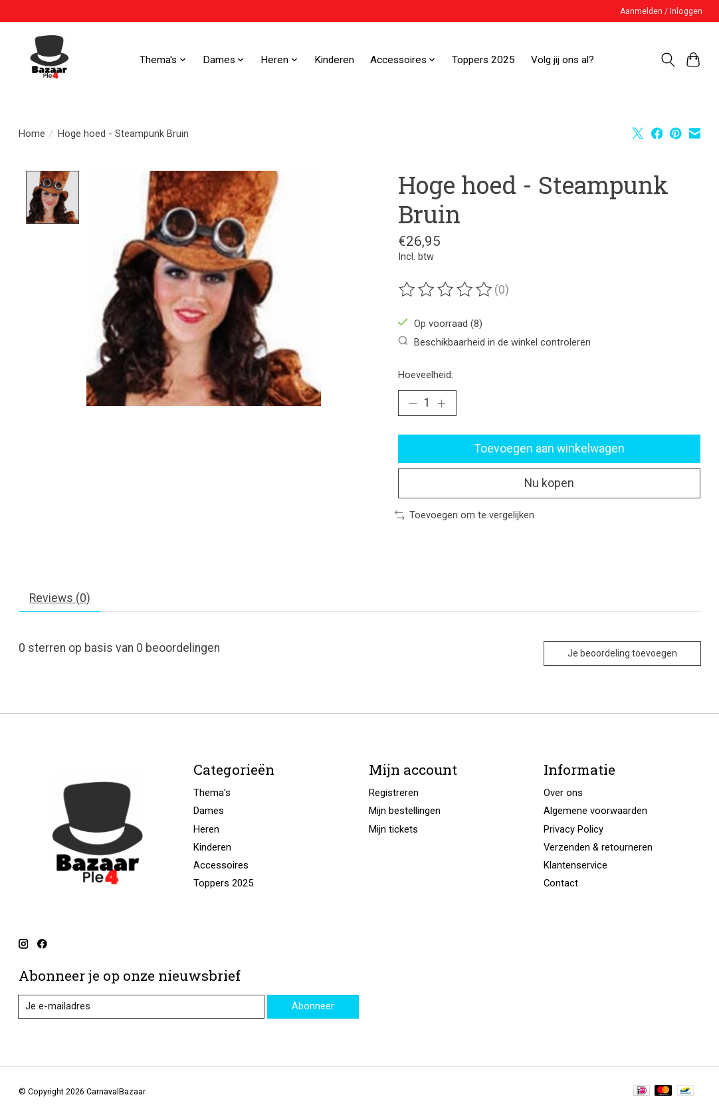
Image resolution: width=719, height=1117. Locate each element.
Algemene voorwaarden (595, 812)
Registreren (394, 794)
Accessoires (221, 866)
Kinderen (334, 60)
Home (32, 134)
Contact (561, 884)
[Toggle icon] (667, 60)
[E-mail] (141, 1008)
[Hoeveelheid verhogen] (441, 403)
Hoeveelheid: (425, 375)
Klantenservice (575, 866)
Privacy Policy (573, 830)
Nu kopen (549, 483)
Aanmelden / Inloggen (661, 11)
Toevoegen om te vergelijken (464, 516)
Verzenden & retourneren (598, 848)
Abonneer (313, 1007)
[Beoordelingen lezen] (446, 289)
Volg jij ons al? (562, 60)
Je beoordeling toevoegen (620, 654)
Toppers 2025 (483, 60)
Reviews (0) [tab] (59, 598)
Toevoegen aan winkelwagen (549, 448)
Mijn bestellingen (405, 812)
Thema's (212, 794)
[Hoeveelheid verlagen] (412, 403)
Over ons (563, 794)
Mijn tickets (393, 830)
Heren (206, 830)
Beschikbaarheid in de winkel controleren (494, 342)
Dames (208, 812)
